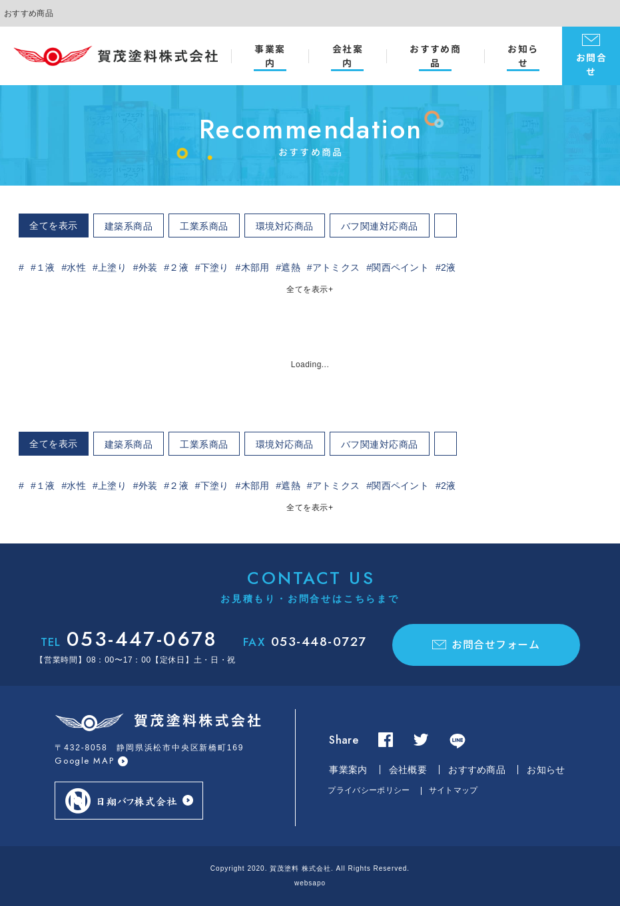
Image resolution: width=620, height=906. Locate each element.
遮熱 (290, 267)
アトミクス (336, 267)
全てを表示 (53, 225)
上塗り (112, 267)
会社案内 (347, 56)
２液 (178, 267)
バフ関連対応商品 (379, 226)
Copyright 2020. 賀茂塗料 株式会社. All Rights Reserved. (310, 868)
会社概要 (408, 769)
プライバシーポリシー (369, 790)
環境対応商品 (285, 226)
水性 (76, 267)
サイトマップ (453, 790)
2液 (448, 267)
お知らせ (522, 56)
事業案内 (269, 56)
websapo (310, 883)
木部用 (255, 267)
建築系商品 (129, 226)
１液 (45, 267)
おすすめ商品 (435, 56)
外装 (148, 267)
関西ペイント (400, 267)
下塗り (214, 267)
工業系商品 (204, 226)
